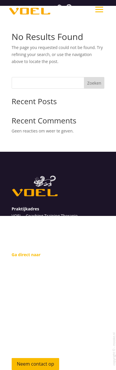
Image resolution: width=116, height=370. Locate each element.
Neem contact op (35, 364)
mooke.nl (114, 339)
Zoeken (94, 83)
